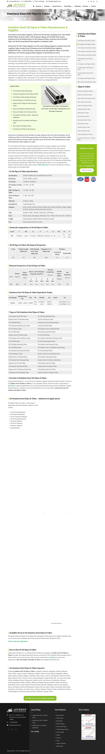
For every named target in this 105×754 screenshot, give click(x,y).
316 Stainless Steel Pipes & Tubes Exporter (24, 129)
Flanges (58, 735)
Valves (58, 740)
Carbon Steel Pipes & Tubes (85, 105)
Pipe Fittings (67, 6)
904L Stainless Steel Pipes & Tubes (87, 82)
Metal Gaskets (59, 746)
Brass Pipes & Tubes (83, 123)
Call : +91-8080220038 (87, 166)
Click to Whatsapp (38, 1)
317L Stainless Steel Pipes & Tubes (87, 48)
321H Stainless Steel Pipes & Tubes (87, 51)
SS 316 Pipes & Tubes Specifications (22, 91)
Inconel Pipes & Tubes (83, 116)
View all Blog (35, 731)
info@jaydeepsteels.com (54, 1)
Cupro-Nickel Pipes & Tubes (85, 134)
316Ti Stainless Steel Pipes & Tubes (85, 59)
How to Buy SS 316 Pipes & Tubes (22, 126)
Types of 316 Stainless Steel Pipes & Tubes (24, 109)
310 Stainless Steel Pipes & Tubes (86, 64)
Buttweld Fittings (60, 723)
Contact (93, 6)
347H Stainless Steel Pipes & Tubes (87, 55)
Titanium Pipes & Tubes (84, 127)
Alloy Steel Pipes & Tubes (84, 102)
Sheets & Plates (60, 715)
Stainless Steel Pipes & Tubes (85, 91)
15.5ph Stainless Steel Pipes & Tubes (85, 73)
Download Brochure (14, 1)
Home (8, 16)
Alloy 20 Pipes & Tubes (84, 130)
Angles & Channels (61, 743)
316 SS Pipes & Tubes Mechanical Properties (24, 97)
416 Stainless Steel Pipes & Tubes (86, 78)
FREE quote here (43, 165)
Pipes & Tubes (59, 718)
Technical (85, 6)
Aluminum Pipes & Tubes (84, 120)
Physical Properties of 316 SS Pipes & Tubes (24, 100)
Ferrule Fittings (60, 732)
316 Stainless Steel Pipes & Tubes (86, 44)
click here (11, 386)
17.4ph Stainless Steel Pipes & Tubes (85, 68)
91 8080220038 (27, 1)
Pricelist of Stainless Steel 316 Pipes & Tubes (25, 112)
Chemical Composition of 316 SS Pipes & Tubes (25, 94)
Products (46, 6)
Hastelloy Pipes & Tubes (84, 109)
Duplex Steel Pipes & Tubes (85, 94)
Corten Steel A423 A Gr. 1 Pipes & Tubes (86, 138)
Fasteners (58, 737)
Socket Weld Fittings (61, 726)
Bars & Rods (59, 721)
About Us (38, 6)
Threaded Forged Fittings (62, 729)
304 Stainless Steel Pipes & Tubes (86, 40)
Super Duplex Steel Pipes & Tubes (86, 98)
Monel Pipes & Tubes (83, 112)
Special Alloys (56, 6)
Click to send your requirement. (18, 641)
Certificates (77, 6)
